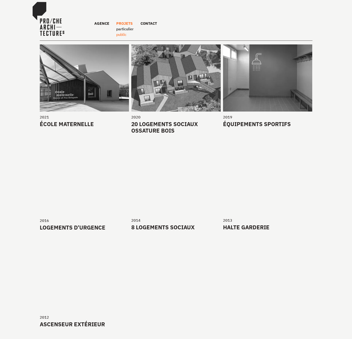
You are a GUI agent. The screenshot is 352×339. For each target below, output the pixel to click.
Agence (101, 23)
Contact (149, 23)
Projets (124, 23)
